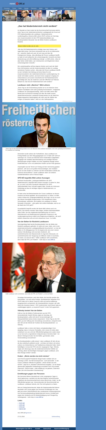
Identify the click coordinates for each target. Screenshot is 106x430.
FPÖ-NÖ (22, 407)
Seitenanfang (56, 416)
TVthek (14, 8)
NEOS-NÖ (22, 409)
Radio (20, 8)
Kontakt (37, 428)
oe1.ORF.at (51, 239)
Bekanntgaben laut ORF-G (24, 428)
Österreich (34, 8)
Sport (46, 8)
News (52, 8)
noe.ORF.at (39, 397)
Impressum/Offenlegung (61, 428)
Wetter (41, 8)
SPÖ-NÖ (22, 405)
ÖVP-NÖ (22, 403)
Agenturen (28, 412)
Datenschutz (47, 428)
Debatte (26, 8)
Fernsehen (7, 8)
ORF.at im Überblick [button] (68, 8)
